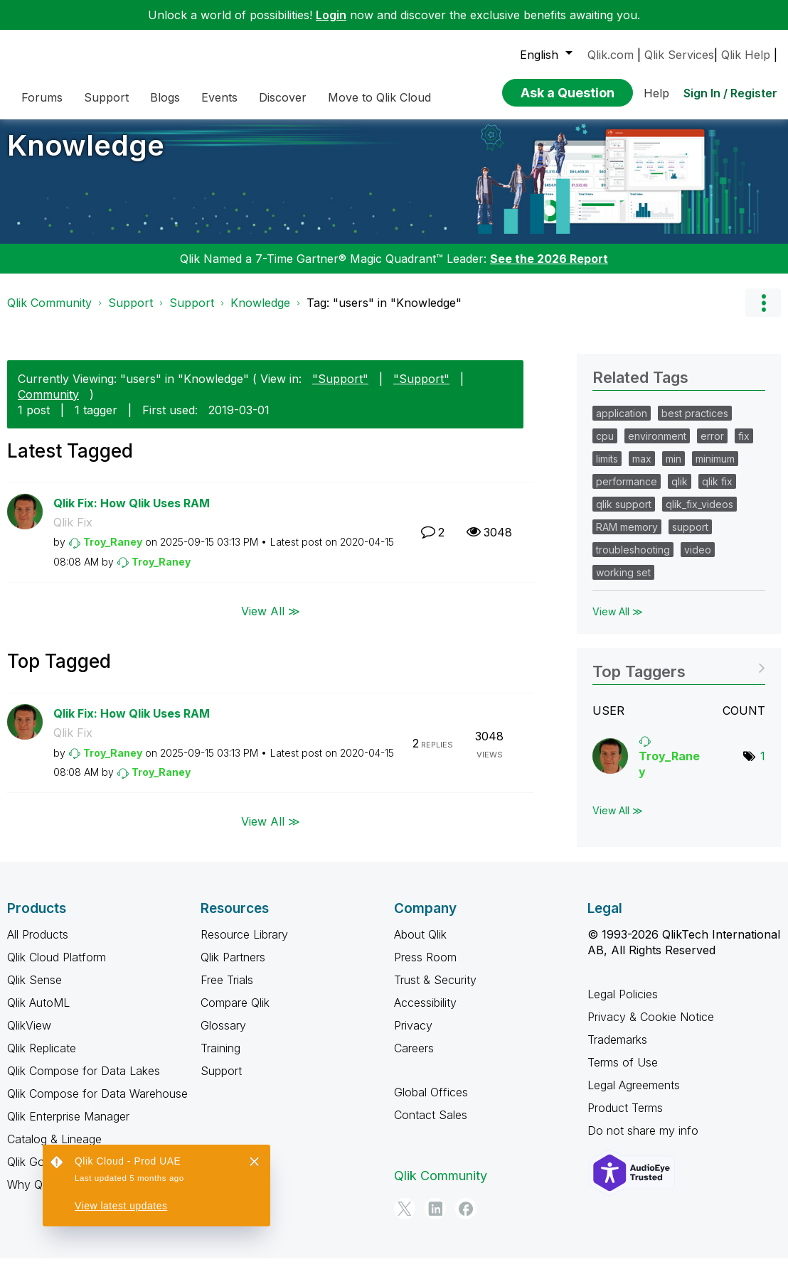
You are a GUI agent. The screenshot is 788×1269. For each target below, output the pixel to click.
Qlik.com (610, 55)
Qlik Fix (72, 533)
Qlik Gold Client (46, 1172)
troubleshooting (633, 560)
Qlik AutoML (38, 1013)
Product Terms (625, 1118)
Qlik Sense (34, 990)
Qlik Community (49, 313)
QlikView (29, 1036)
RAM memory (627, 537)
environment (657, 447)
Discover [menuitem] (283, 97)
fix (744, 447)
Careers (414, 1059)
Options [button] (763, 313)
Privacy (413, 1036)
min (673, 469)
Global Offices (431, 1103)
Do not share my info (642, 1141)
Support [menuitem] (106, 97)
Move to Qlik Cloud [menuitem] (379, 97)
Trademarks (617, 1050)
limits (607, 469)
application (621, 424)
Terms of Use (622, 1073)
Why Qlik (30, 1195)
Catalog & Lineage (54, 1150)
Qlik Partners (233, 968)
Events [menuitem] (219, 97)
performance (626, 492)
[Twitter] (404, 1219)
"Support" (340, 389)
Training (220, 1059)
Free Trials (227, 990)
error (712, 447)
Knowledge (85, 156)
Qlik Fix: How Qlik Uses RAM (131, 514)
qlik (679, 492)
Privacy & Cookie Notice (650, 1027)
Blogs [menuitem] (165, 97)
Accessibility (425, 1013)
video (697, 560)
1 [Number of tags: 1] (762, 767)
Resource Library (244, 945)
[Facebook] (465, 1219)
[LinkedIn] (435, 1219)
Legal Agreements (633, 1096)
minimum (715, 469)
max (641, 469)
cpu (605, 447)
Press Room (425, 968)
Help (656, 93)
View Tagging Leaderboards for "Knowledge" (678, 677)
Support (130, 313)
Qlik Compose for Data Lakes (83, 1081)
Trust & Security (435, 990)
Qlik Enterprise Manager (68, 1127)
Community (48, 405)
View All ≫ (270, 621)
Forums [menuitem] (42, 97)
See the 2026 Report (549, 269)
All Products (37, 945)
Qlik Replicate (41, 1059)
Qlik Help (745, 55)
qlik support (623, 515)
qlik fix (717, 492)
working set (623, 583)
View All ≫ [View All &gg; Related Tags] (617, 622)
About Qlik (420, 945)
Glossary (223, 1036)
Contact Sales (430, 1125)
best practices (694, 424)
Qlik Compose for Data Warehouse (97, 1104)
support (690, 537)
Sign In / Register (730, 93)
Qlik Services (679, 55)
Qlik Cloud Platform (56, 968)
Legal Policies (622, 1005)
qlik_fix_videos (699, 515)
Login (331, 15)
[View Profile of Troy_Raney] (112, 552)
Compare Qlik (235, 1013)
